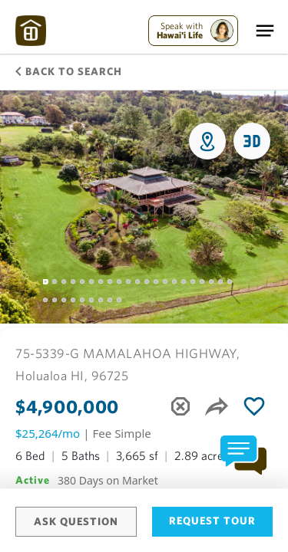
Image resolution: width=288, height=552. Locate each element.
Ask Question (76, 521)
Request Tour (212, 520)
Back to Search (68, 71)
